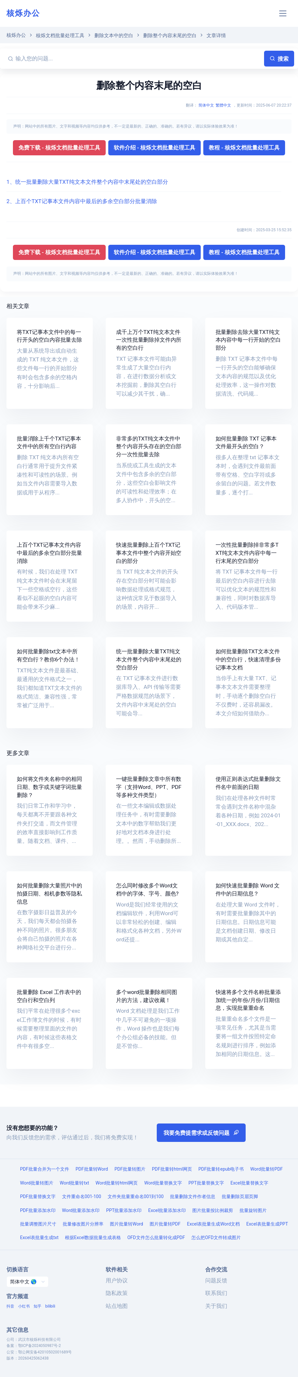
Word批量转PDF (266, 1169)
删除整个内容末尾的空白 (170, 35)
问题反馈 (216, 1280)
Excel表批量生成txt (39, 1237)
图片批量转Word (126, 1224)
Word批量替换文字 (163, 1182)
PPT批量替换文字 (206, 1182)
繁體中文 (223, 105)
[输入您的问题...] (138, 58)
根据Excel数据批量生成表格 (93, 1237)
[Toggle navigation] (283, 13)
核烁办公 (23, 13)
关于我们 (216, 1306)
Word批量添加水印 (81, 1210)
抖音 (10, 1306)
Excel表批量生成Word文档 (213, 1224)
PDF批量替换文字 (38, 1196)
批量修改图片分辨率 (83, 1224)
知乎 (37, 1306)
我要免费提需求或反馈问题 (201, 1133)
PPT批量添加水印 (124, 1210)
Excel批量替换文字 (249, 1182)
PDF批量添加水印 (38, 1210)
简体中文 (206, 105)
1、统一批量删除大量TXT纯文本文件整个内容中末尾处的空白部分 (87, 182)
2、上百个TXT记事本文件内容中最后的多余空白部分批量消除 (81, 201)
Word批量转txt (74, 1182)
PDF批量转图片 (129, 1169)
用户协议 (117, 1280)
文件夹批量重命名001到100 (136, 1196)
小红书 (24, 1306)
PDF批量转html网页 (172, 1169)
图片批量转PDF (165, 1224)
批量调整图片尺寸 (38, 1224)
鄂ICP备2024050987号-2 (39, 1345)
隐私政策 (117, 1293)
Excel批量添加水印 (167, 1210)
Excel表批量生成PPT (267, 1224)
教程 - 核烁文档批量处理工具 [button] (244, 147)
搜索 (279, 59)
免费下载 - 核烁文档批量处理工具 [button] (59, 147)
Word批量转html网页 (117, 1182)
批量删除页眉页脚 (240, 1196)
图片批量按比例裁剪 (212, 1210)
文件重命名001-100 (81, 1196)
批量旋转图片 (253, 1210)
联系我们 (216, 1293)
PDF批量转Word (92, 1169)
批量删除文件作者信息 (192, 1196)
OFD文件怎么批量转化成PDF (156, 1237)
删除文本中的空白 (113, 35)
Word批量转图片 (36, 1182)
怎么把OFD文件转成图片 (216, 1237)
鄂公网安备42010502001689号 (45, 1352)
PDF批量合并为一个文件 (44, 1169)
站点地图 (117, 1306)
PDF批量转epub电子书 (221, 1169)
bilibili (50, 1306)
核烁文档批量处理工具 (60, 35)
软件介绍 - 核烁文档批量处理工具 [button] (155, 147)
